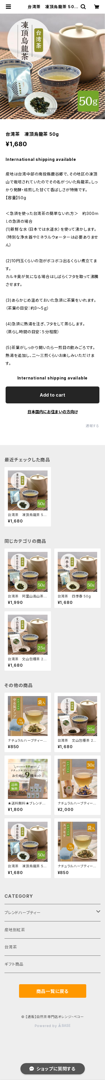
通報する (92, 426)
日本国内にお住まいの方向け (52, 411)
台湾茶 (10, 947)
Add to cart (52, 395)
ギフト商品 (14, 964)
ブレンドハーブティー (22, 912)
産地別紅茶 (14, 929)
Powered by (53, 1026)
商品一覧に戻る (52, 991)
